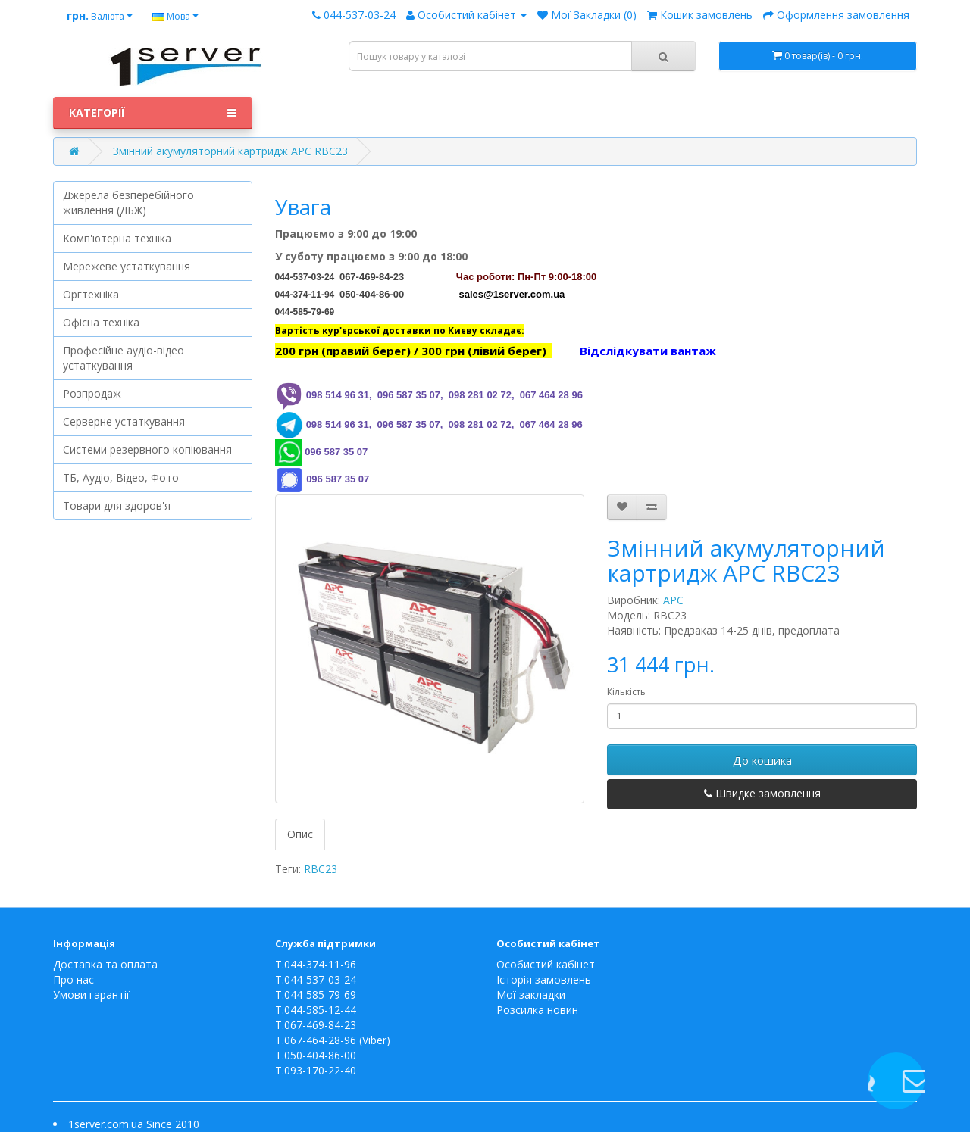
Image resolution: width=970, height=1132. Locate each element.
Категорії (152, 112)
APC (673, 600)
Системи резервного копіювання (147, 449)
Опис (300, 834)
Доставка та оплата (105, 964)
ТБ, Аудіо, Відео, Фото (121, 477)
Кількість (626, 691)
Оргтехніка (91, 294)
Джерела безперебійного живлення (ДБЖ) (128, 202)
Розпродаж (92, 393)
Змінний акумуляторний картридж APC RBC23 (230, 151)
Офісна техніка (101, 322)
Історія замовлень (543, 979)
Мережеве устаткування (126, 266)
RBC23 (320, 869)
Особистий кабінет (545, 964)
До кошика (762, 760)
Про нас (73, 979)
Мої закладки (530, 994)
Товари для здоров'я (117, 505)
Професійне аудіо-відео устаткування (123, 358)
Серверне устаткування (124, 421)
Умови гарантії (91, 994)
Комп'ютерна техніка (117, 238)
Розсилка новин (537, 1010)
